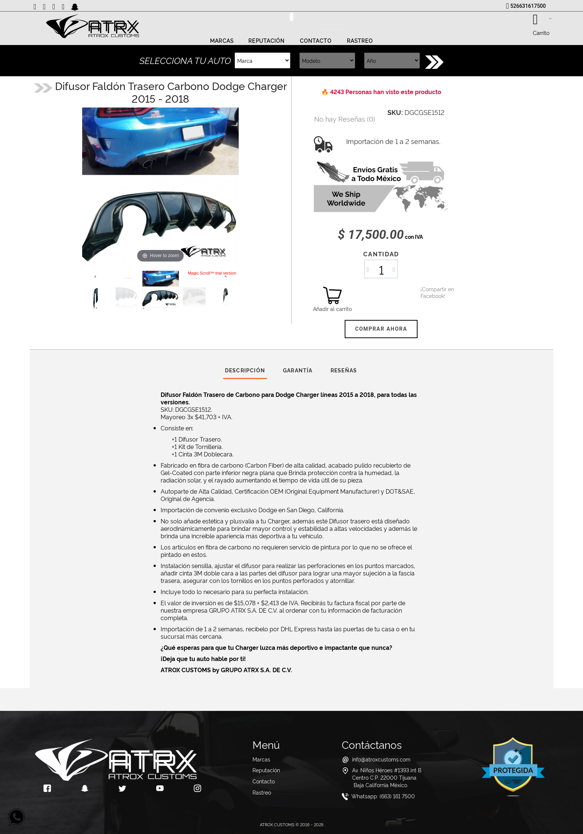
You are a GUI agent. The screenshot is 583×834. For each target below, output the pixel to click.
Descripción (245, 369)
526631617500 (528, 6)
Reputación (266, 41)
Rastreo (360, 41)
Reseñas (344, 369)
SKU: (395, 112)
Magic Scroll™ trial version (212, 273)
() (344, 118)
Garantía (298, 369)
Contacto (316, 41)
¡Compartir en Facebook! (430, 292)
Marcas (222, 41)
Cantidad (381, 254)
